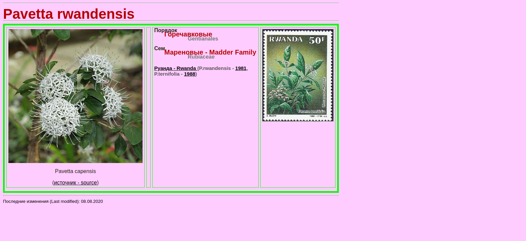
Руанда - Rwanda (175, 68)
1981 (240, 68)
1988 (189, 74)
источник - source (75, 182)
